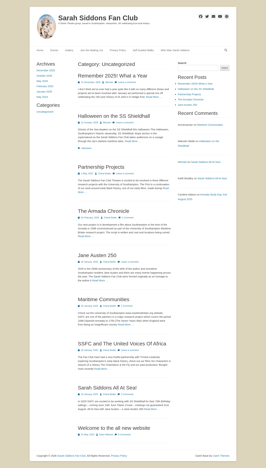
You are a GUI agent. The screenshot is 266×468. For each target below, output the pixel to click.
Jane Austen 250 (97, 255)
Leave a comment (127, 82)
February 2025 (45, 86)
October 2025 (44, 75)
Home (40, 50)
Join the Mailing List (91, 50)
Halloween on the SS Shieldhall (114, 116)
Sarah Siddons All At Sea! (107, 388)
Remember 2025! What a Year (112, 76)
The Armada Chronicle (103, 211)
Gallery (69, 50)
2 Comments (127, 394)
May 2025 (42, 81)
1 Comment (127, 217)
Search (182, 62)
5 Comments (124, 434)
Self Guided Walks (143, 50)
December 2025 (46, 70)
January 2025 (44, 91)
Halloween (86, 148)
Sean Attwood (106, 434)
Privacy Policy (118, 50)
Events (54, 50)
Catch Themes (221, 455)
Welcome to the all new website (114, 428)
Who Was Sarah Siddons (175, 50)
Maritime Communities (103, 299)
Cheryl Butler (104, 173)
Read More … (154, 96)
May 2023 (42, 96)
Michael (109, 82)
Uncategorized (45, 111)
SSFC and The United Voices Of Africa (122, 343)
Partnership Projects (101, 167)
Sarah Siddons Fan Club (98, 18)
